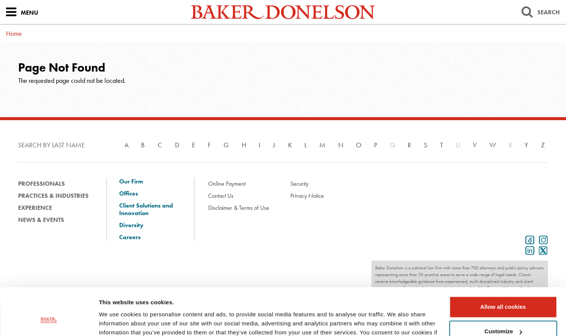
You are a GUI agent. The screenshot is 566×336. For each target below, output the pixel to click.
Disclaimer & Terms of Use (238, 208)
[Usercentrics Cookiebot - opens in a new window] (49, 321)
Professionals (41, 184)
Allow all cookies (503, 266)
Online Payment (226, 184)
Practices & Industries (53, 196)
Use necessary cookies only (503, 315)
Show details (116, 321)
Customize (503, 290)
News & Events (41, 220)
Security (299, 184)
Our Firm (131, 181)
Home (14, 33)
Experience (35, 208)
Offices (128, 193)
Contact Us (220, 196)
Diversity (131, 225)
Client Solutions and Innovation (146, 209)
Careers (130, 237)
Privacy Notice (307, 196)
